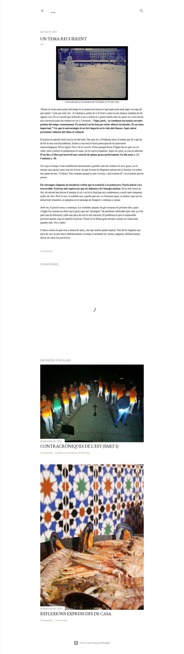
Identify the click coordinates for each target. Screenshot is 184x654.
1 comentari (61, 620)
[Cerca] (141, 9)
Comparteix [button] (46, 251)
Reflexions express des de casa (75, 613)
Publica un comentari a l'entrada (72, 452)
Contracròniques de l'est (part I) (79, 446)
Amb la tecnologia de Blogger (92, 643)
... (53, 10)
